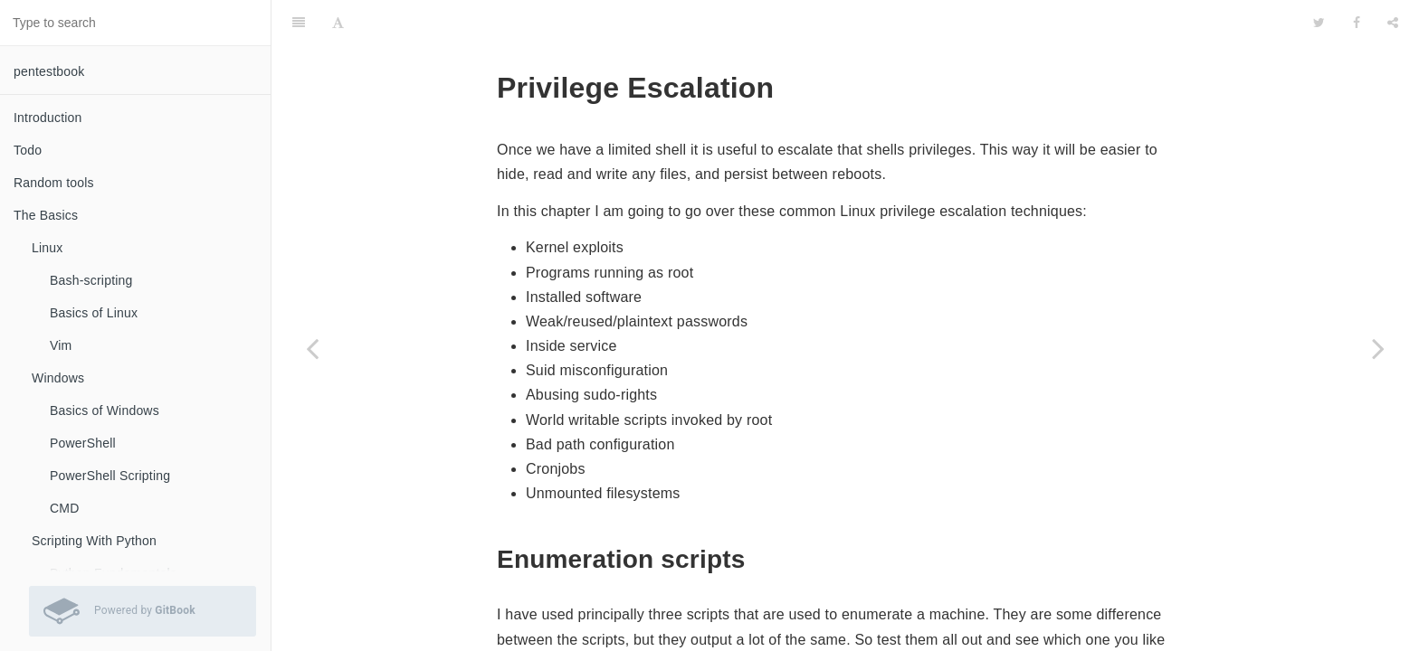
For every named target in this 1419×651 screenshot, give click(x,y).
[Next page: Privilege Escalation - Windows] (1378, 348)
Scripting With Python (94, 540)
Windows (58, 378)
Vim (60, 345)
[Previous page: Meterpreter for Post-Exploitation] (312, 348)
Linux (47, 248)
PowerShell (83, 443)
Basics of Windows (104, 410)
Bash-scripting (91, 280)
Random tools (54, 182)
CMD (64, 508)
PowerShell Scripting (110, 475)
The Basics (46, 215)
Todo (28, 150)
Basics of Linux (94, 313)
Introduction (48, 117)
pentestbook (49, 71)
